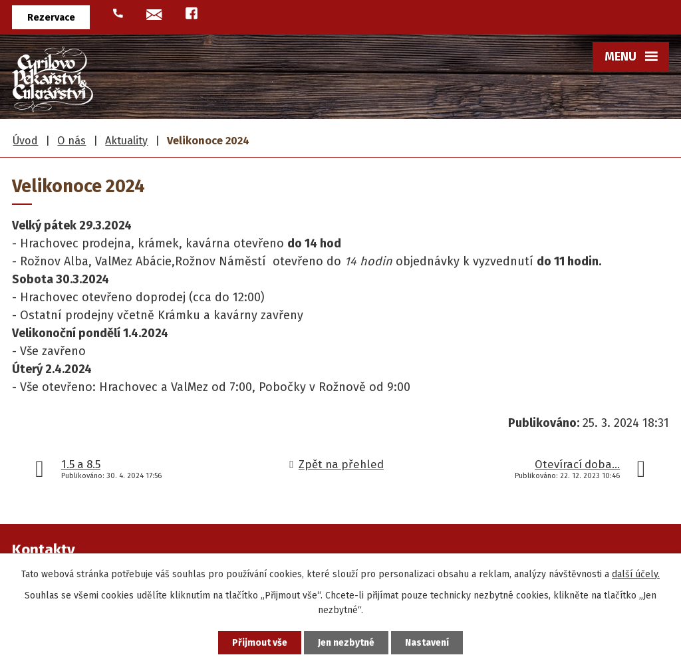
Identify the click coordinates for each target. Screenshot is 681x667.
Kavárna (489, 251)
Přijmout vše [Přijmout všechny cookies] (259, 642)
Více (633, 219)
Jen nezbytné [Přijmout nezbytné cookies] (346, 642)
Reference (570, 305)
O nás (580, 131)
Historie (576, 168)
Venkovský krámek (465, 278)
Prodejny (488, 131)
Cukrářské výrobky (173, 131)
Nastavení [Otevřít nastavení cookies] (427, 642)
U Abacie (488, 305)
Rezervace (51, 17)
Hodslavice (399, 251)
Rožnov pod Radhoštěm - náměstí (437, 223)
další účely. (636, 574)
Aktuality (574, 251)
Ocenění (575, 196)
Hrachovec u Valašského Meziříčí (434, 168)
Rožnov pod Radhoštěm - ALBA (436, 196)
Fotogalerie (568, 278)
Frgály (89, 131)
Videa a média (565, 223)
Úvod (35, 131)
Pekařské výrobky (289, 131)
